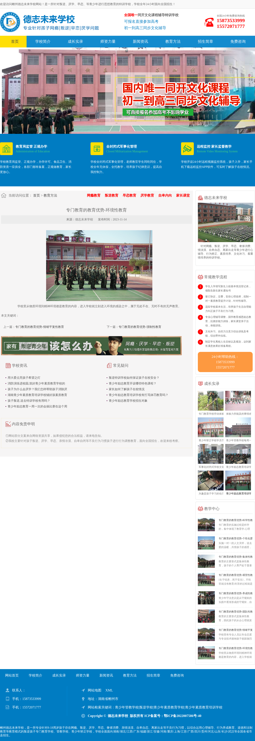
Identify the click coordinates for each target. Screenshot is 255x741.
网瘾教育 (94, 195)
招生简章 (205, 41)
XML (109, 690)
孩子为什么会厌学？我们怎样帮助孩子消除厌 (37, 389)
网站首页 (12, 675)
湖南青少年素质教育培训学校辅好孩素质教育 (37, 395)
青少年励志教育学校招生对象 (128, 400)
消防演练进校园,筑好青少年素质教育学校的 (36, 383)
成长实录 (75, 41)
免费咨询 (238, 41)
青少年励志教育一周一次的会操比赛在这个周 (37, 406)
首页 (15, 41)
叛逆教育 (111, 195)
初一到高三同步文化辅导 (145, 28)
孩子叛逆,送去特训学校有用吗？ (29, 400)
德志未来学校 (84, 219)
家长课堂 (183, 195)
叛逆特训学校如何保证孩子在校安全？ (134, 377)
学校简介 (43, 41)
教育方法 (173, 41)
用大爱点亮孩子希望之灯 (24, 377)
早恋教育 (129, 195)
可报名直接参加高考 (141, 21)
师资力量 (108, 41)
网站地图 (94, 690)
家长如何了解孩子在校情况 (126, 389)
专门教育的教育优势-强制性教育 (140, 326)
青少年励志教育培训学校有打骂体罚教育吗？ (138, 395)
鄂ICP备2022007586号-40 (182, 716)
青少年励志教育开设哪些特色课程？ (132, 383)
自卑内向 (165, 195)
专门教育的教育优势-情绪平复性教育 (39, 326)
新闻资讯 (140, 41)
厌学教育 (147, 195)
